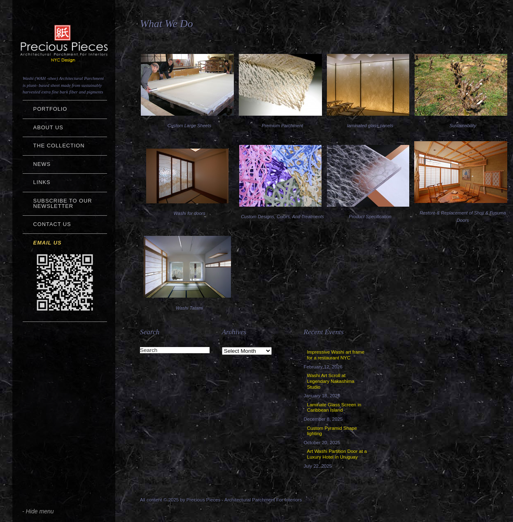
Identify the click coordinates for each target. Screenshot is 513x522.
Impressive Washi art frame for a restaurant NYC (336, 355)
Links (42, 182)
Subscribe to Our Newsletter (62, 203)
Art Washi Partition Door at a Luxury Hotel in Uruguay (337, 454)
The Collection (59, 145)
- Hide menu (38, 511)
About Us (48, 127)
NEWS (42, 164)
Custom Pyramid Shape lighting (332, 431)
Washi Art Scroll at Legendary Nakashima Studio (330, 381)
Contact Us (52, 224)
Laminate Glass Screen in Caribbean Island (334, 407)
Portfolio (50, 109)
